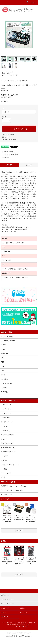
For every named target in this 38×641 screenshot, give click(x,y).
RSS (23, 626)
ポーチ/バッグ (9, 72)
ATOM (26, 626)
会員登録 (22, 608)
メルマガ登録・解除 (15, 626)
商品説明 (9, 165)
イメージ (28, 165)
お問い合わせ (4, 616)
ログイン (3, 612)
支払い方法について (12, 622)
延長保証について (6, 494)
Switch (7, 73)
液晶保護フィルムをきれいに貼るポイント (14, 486)
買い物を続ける (5, 157)
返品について (5, 137)
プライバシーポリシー (26, 624)
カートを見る (23, 612)
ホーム (3, 72)
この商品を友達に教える (8, 151)
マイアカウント (5, 608)
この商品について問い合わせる (9, 154)
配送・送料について (22, 622)
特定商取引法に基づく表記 (9, 139)
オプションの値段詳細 (8, 135)
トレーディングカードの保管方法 (11, 490)
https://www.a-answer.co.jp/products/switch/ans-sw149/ (17, 277)
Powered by (19, 636)
